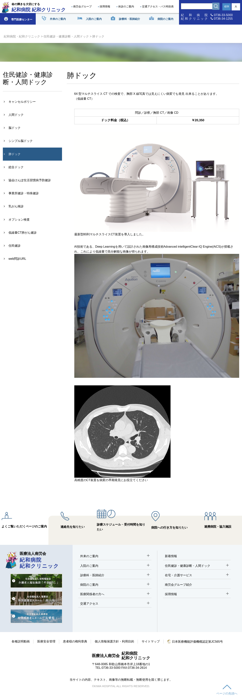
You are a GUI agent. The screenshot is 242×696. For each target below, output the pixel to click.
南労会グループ (82, 6)
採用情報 (105, 6)
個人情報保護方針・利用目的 (114, 641)
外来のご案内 (115, 556)
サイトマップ (151, 641)
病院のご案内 (115, 585)
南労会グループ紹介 (178, 584)
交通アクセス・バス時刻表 (158, 6)
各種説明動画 (21, 641)
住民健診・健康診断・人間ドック (66, 36)
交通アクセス (115, 604)
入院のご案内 (115, 566)
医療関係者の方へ (115, 594)
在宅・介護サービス (197, 575)
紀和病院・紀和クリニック (22, 36)
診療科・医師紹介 (115, 575)
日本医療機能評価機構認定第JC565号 (195, 641)
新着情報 (171, 556)
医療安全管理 (46, 641)
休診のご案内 (126, 6)
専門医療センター (18, 18)
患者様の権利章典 (75, 641)
